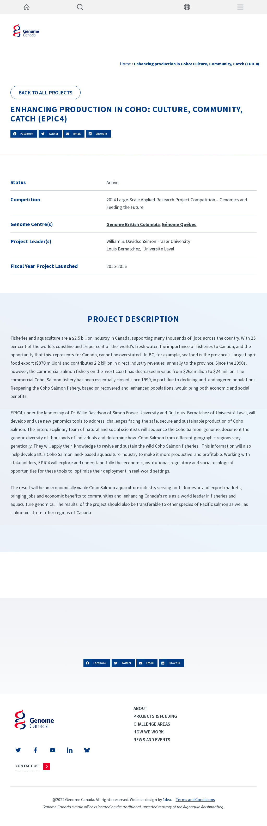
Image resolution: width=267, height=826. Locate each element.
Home (125, 63)
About (141, 708)
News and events (152, 740)
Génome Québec (179, 224)
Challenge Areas (152, 724)
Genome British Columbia (133, 224)
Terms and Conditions (195, 799)
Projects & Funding (155, 716)
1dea (167, 799)
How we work (149, 732)
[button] (23, 134)
